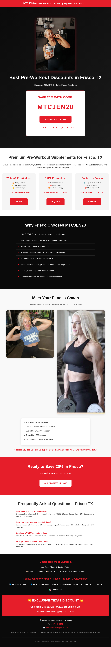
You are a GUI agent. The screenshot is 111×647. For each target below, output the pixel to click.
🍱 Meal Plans (51, 571)
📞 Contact (73, 571)
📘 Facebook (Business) (18, 584)
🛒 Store (82, 571)
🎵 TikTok (98, 584)
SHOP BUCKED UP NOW (55, 119)
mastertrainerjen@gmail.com (57, 628)
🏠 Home (29, 571)
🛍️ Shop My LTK (55, 590)
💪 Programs (39, 571)
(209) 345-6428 (57, 624)
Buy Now (19, 202)
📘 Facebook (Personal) (39, 584)
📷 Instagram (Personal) (82, 584)
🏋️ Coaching (62, 571)
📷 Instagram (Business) (61, 584)
